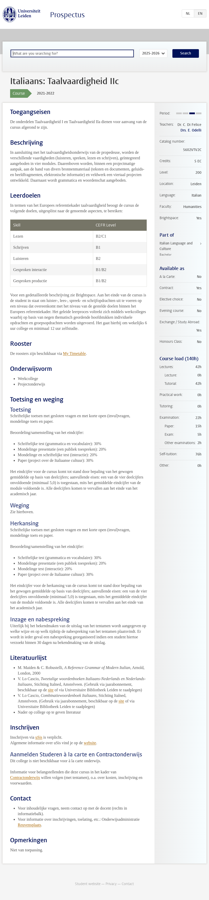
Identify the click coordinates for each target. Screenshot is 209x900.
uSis (38, 737)
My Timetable (74, 353)
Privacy (111, 884)
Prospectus (67, 15)
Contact (128, 884)
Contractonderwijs (25, 777)
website (90, 743)
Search (185, 53)
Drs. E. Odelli (190, 130)
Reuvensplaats (29, 825)
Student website (87, 884)
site (51, 690)
